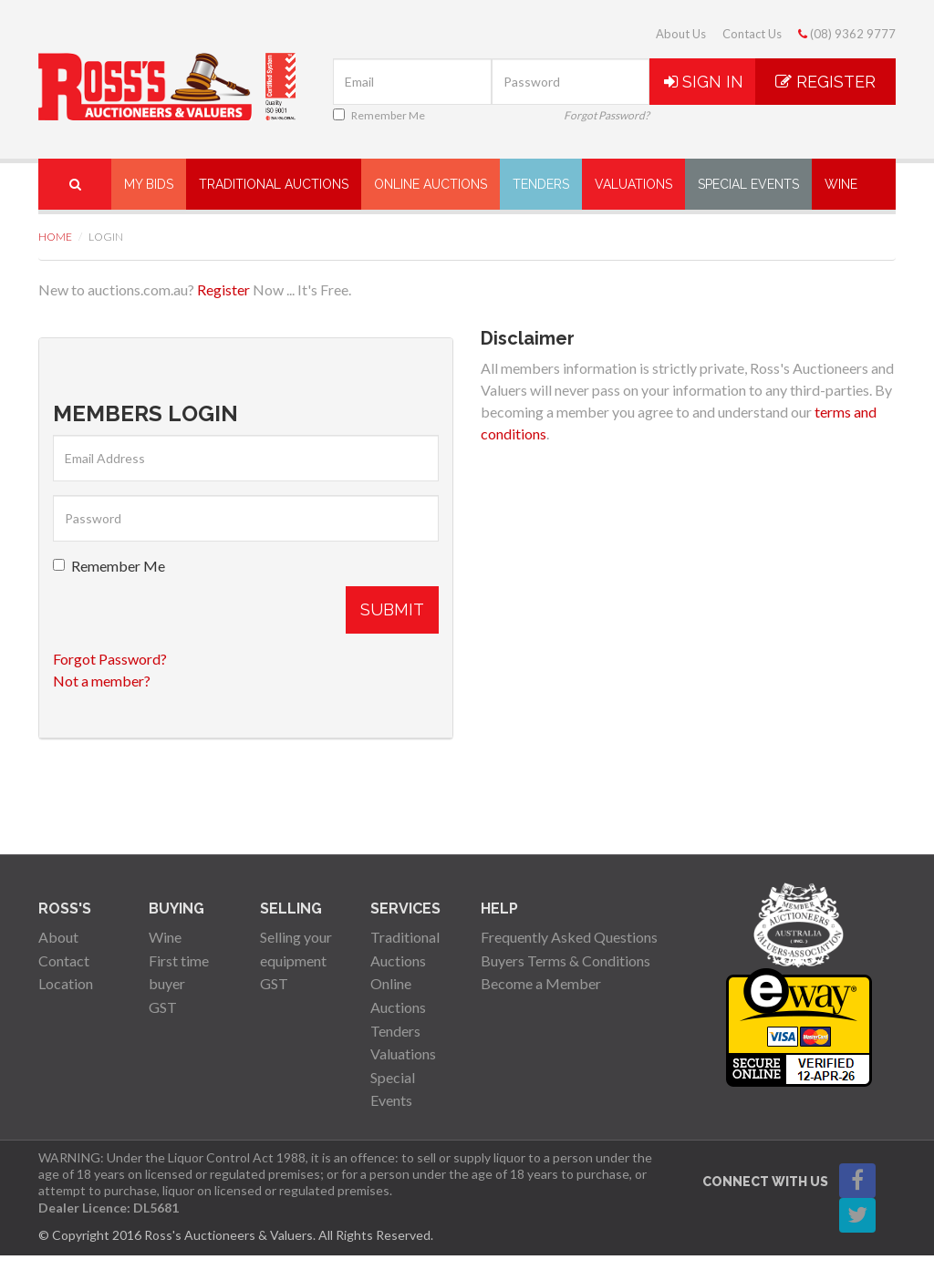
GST (163, 1007)
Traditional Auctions (273, 184)
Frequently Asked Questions (569, 936)
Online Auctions (430, 184)
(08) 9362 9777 (847, 33)
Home (55, 236)
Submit (392, 609)
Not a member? (101, 680)
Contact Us (752, 33)
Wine (841, 184)
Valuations (633, 184)
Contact (63, 960)
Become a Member (541, 983)
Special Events (748, 184)
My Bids (148, 184)
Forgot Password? (606, 115)
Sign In (703, 81)
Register (825, 81)
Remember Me (379, 115)
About (58, 936)
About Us (681, 33)
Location (65, 983)
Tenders (541, 184)
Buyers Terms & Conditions (565, 960)
